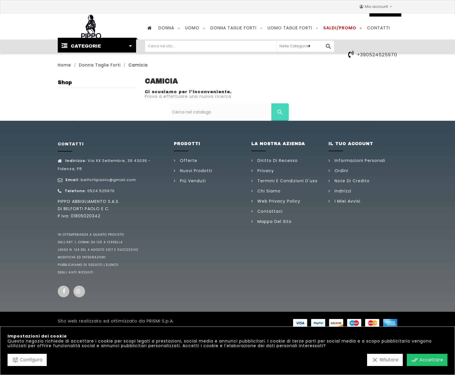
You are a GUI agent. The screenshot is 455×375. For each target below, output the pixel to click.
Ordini (340, 171)
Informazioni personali (359, 160)
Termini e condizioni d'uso (287, 181)
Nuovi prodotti (195, 171)
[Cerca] (229, 112)
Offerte (187, 160)
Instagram (79, 291)
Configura (27, 359)
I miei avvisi (346, 201)
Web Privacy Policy (278, 201)
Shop (65, 82)
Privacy (265, 171)
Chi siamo (268, 191)
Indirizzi (342, 191)
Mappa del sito (274, 221)
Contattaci (269, 211)
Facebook (63, 291)
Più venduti (192, 181)
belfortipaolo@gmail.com (108, 180)
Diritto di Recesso (277, 160)
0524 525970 (101, 191)
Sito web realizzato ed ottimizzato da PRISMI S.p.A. (116, 321)
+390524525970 (377, 54)
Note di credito (351, 181)
